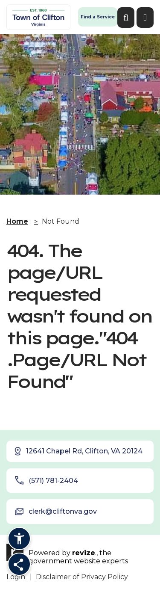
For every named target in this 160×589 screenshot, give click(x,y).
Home (17, 221)
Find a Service (98, 17)
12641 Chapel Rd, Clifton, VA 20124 (78, 451)
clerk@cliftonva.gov (56, 511)
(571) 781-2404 (46, 480)
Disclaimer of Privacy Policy (82, 577)
